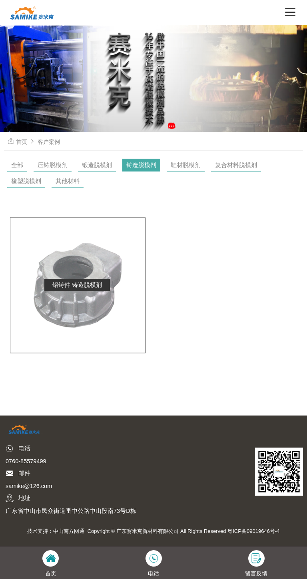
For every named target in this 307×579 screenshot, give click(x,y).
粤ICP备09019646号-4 (253, 531)
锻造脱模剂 (97, 164)
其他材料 (68, 181)
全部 (17, 164)
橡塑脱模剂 (26, 181)
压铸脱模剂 (53, 164)
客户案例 (49, 142)
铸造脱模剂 (141, 164)
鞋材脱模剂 (186, 164)
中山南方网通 (68, 531)
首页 (21, 142)
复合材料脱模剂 (236, 164)
